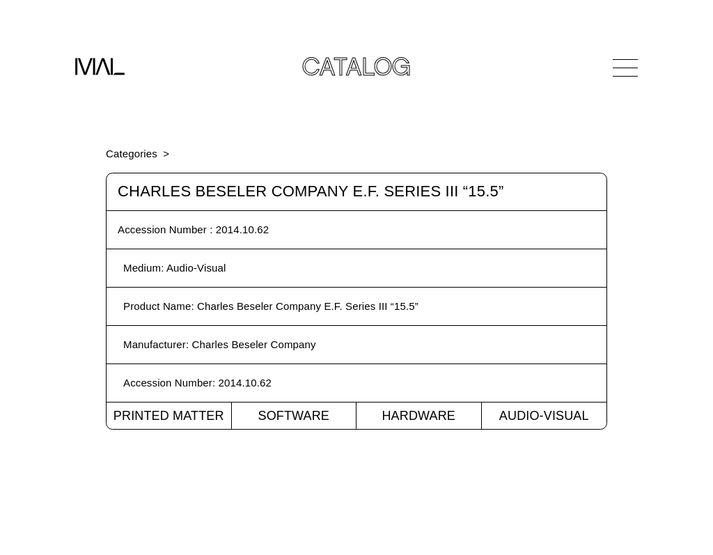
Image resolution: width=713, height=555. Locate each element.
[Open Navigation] (625, 67)
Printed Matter (168, 416)
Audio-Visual (544, 416)
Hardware (418, 416)
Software (293, 416)
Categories (131, 153)
